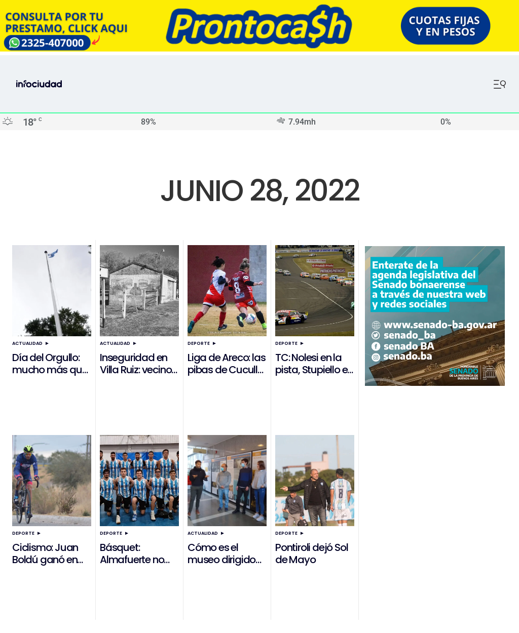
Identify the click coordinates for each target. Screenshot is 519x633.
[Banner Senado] (435, 383)
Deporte (199, 343)
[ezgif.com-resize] (259, 49)
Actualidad (27, 343)
